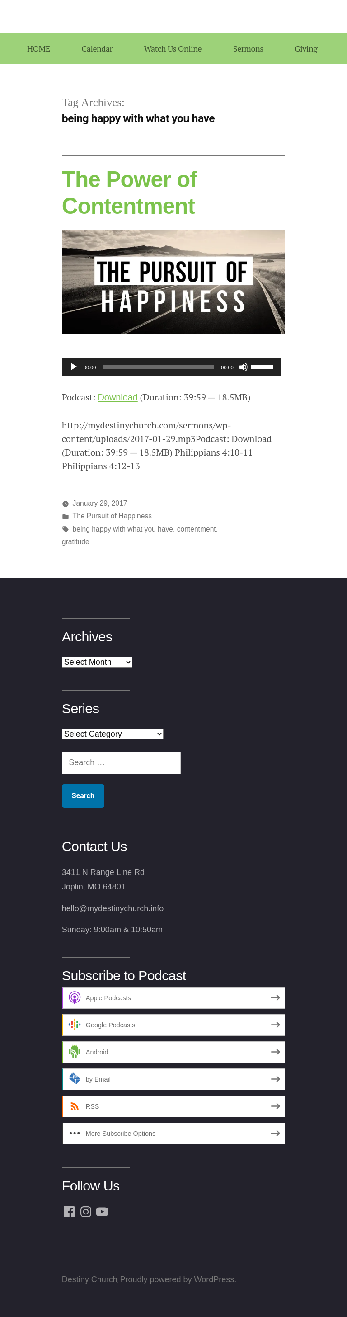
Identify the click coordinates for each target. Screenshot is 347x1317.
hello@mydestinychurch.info (113, 908)
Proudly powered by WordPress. (178, 1279)
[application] (171, 367)
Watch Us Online (173, 48)
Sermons (248, 48)
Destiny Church (89, 1279)
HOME (38, 48)
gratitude (75, 542)
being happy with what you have (123, 529)
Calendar (97, 48)
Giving (306, 48)
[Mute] (243, 367)
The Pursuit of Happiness (112, 516)
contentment (196, 529)
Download (117, 397)
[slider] (158, 367)
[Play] (73, 367)
